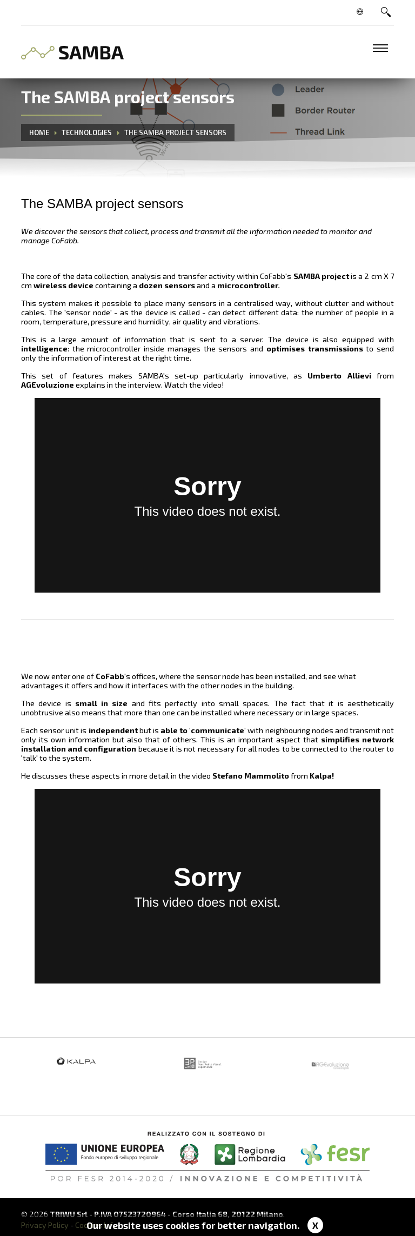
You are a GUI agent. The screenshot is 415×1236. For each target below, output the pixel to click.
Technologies (87, 132)
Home (39, 132)
